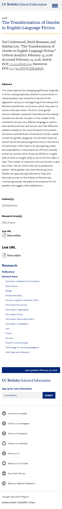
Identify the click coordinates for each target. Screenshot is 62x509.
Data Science (8, 222)
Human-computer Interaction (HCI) (22, 300)
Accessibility (23, 502)
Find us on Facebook (17, 433)
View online (14, 235)
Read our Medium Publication (21, 483)
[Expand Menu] (55, 5)
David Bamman (10, 205)
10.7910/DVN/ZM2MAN (26, 68)
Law (7, 328)
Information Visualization (17, 323)
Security (9, 338)
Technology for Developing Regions (21, 347)
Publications (8, 271)
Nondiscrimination (9, 502)
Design (8, 290)
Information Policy (14, 314)
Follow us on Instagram (19, 423)
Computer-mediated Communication (22, 281)
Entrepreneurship (13, 295)
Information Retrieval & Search (19, 319)
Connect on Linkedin (17, 413)
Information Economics (16, 304)
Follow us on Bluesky (17, 443)
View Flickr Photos (16, 473)
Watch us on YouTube (18, 463)
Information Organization (17, 309)
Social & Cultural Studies (16, 342)
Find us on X (13, 453)
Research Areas (10, 276)
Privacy (8, 333)
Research (9, 265)
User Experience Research (17, 352)
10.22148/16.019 (20, 64)
